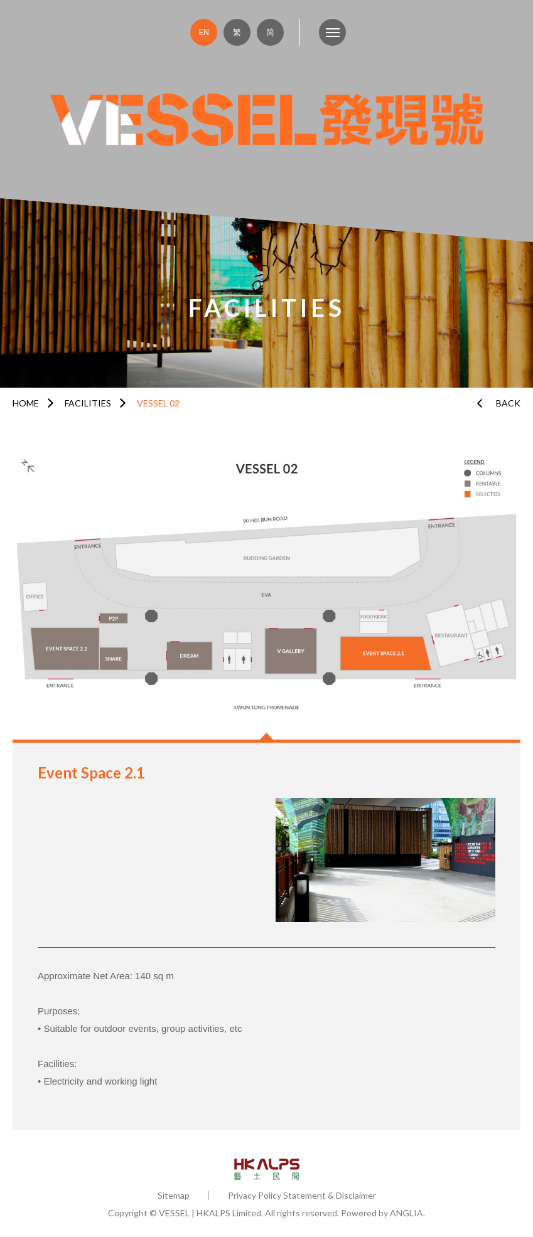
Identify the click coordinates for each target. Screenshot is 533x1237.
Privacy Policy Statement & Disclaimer (302, 1195)
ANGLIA (406, 1213)
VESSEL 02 (158, 403)
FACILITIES (88, 403)
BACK (508, 403)
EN (204, 32)
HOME (26, 403)
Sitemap (174, 1195)
